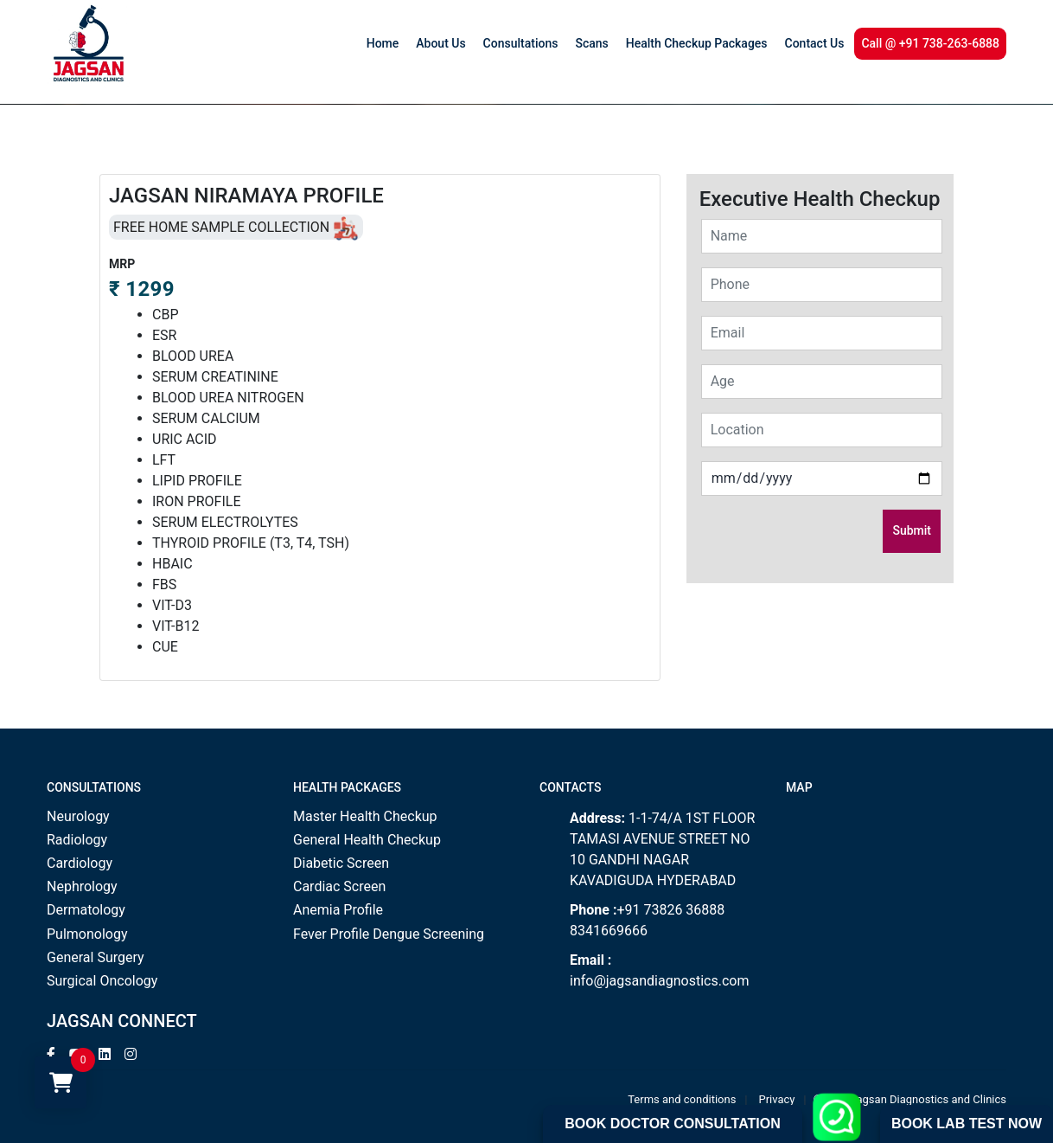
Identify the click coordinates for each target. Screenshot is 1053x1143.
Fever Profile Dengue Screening (388, 934)
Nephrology (82, 886)
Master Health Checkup (365, 816)
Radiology (77, 840)
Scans (591, 43)
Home (383, 43)
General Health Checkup (367, 840)
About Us (440, 43)
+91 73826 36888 (670, 910)
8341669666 (609, 930)
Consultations (520, 43)
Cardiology (79, 863)
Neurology (78, 816)
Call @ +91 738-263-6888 (930, 43)
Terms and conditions (682, 1099)
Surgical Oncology (102, 981)
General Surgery (95, 957)
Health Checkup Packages (697, 43)
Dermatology (86, 910)
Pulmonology (87, 934)
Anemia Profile (338, 910)
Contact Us (815, 43)
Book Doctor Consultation (672, 1123)
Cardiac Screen (339, 886)
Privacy (777, 1099)
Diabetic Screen (341, 863)
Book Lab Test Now (966, 1123)
